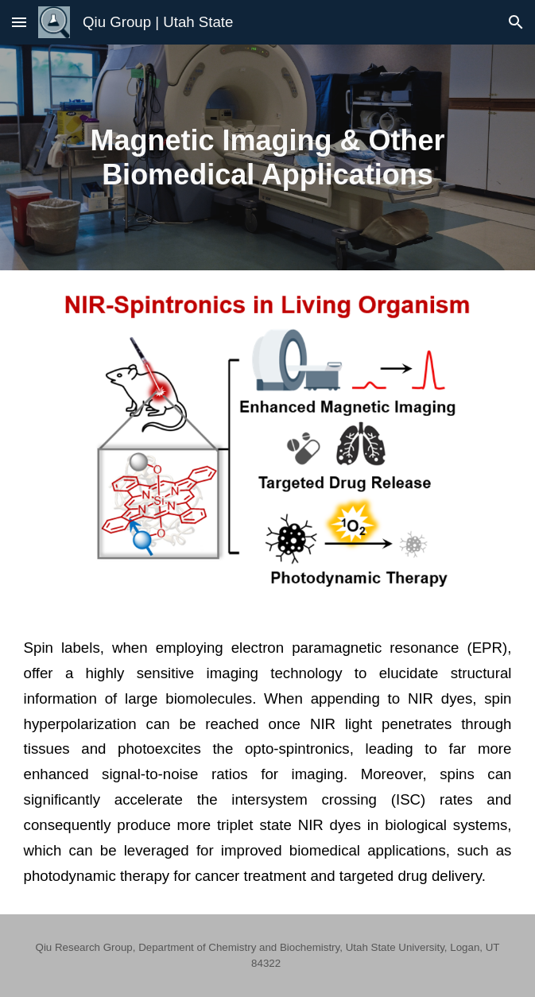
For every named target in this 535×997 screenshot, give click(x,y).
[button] (19, 22)
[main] (267, 157)
